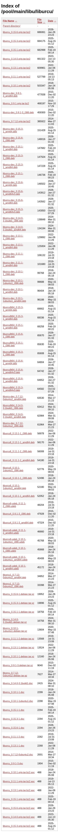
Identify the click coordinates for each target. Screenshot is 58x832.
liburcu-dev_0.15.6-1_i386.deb (13, 139)
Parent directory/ (11, 26)
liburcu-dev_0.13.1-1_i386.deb (13, 237)
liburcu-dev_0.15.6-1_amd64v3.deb (13, 192)
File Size (39, 21)
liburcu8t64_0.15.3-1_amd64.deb (13, 317)
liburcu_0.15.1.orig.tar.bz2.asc (19, 799)
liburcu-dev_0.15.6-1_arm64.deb (13, 183)
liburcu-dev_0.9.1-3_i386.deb (18, 112)
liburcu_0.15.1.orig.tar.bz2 (16, 50)
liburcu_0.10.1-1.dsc (13, 692)
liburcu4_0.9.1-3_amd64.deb (18, 522)
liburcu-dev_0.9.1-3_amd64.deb (12, 94)
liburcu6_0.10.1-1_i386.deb (17, 478)
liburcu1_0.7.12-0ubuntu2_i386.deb (13, 585)
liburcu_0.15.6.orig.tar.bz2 (16, 32)
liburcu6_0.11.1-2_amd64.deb (19, 460)
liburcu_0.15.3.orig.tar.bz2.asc (19, 826)
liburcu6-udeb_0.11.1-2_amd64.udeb (14, 531)
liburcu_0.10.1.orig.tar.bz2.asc (19, 772)
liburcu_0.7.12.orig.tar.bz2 (16, 121)
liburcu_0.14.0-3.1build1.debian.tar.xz (15, 620)
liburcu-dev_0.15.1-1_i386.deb (13, 175)
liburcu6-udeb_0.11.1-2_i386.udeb (14, 505)
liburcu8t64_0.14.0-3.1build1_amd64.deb (14, 415)
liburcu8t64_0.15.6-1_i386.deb (13, 335)
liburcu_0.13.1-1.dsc (13, 745)
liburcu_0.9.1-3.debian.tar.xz (18, 665)
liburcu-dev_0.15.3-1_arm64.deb (13, 130)
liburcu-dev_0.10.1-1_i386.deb (13, 273)
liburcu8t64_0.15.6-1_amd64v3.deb (13, 371)
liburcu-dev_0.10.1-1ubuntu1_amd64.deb (14, 299)
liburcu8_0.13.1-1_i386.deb (17, 433)
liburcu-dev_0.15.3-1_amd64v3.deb (13, 210)
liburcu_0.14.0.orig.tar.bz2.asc (19, 817)
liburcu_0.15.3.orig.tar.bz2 (16, 41)
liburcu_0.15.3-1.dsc (13, 719)
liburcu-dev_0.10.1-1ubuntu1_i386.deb (13, 282)
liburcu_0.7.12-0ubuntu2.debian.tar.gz (15, 674)
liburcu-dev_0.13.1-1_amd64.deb (13, 246)
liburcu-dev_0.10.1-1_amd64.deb (13, 290)
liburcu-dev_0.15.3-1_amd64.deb (13, 166)
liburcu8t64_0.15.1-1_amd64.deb (13, 326)
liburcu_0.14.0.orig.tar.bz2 (16, 59)
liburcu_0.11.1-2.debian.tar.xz (18, 638)
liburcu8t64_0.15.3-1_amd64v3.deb (13, 389)
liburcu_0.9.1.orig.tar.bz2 (16, 103)
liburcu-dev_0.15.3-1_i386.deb (13, 157)
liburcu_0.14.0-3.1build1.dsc (18, 683)
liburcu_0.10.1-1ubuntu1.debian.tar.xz (15, 629)
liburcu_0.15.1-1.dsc (13, 710)
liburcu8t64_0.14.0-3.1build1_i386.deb (13, 406)
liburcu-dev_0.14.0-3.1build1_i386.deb (13, 219)
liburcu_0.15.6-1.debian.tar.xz (18, 594)
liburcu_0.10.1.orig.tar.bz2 (16, 85)
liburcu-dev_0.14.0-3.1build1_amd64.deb (14, 228)
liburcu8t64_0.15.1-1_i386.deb (13, 344)
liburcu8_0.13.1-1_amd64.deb (19, 442)
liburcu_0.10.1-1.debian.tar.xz (18, 656)
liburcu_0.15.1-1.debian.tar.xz (18, 612)
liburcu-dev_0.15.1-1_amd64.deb (13, 148)
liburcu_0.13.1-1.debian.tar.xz (18, 647)
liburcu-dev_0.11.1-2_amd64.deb (13, 264)
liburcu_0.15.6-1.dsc (13, 728)
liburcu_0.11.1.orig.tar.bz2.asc (19, 781)
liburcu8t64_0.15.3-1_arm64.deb (13, 308)
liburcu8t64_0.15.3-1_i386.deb (13, 353)
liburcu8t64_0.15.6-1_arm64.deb (13, 362)
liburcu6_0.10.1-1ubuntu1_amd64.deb (14, 487)
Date (50, 21)
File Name (8, 21)
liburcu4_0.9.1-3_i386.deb (16, 514)
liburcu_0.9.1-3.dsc (13, 763)
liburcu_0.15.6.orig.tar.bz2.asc (19, 808)
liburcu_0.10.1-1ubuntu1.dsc (18, 701)
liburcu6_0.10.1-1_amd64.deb (19, 496)
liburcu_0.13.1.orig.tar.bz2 (16, 68)
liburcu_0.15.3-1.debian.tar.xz (18, 603)
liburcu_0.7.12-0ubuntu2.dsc (18, 754)
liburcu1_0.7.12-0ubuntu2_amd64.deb (14, 576)
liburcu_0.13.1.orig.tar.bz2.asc (19, 790)
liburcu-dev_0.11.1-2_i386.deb (13, 255)
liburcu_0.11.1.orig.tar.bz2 (16, 76)
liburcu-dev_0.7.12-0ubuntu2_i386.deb (13, 424)
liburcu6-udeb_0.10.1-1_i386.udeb (14, 549)
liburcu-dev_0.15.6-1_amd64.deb (13, 201)
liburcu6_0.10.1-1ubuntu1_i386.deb (13, 469)
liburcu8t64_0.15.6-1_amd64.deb (13, 380)
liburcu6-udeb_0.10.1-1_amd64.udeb (14, 567)
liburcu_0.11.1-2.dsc (13, 737)
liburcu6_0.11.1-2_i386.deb (17, 451)
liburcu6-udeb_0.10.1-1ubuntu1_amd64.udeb (15, 558)
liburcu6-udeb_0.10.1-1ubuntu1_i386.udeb (14, 540)
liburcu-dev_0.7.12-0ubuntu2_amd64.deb (14, 398)
